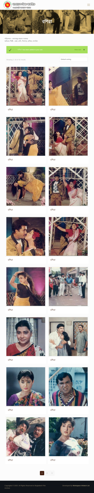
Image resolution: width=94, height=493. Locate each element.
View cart (77, 50)
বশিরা (10, 109)
